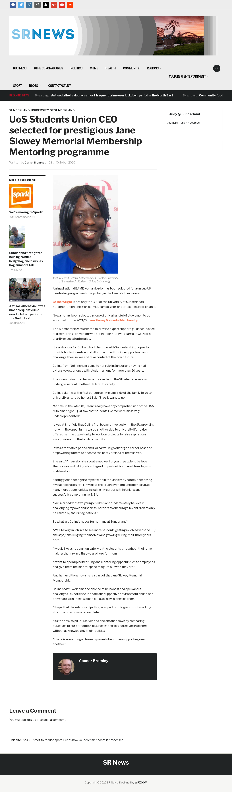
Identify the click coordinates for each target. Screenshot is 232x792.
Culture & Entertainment (187, 76)
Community (131, 68)
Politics (76, 68)
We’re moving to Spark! (26, 212)
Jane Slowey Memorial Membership (113, 320)
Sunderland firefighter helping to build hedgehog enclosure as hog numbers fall (26, 259)
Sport (17, 86)
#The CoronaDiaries (48, 68)
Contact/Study (59, 86)
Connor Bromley (36, 162)
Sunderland (19, 110)
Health (110, 68)
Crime (94, 68)
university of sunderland (53, 110)
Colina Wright (62, 302)
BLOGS (33, 86)
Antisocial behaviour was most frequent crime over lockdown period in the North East (112, 95)
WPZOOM (141, 782)
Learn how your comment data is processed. (93, 740)
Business (19, 68)
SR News (116, 762)
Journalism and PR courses (183, 122)
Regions (153, 68)
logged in (32, 719)
